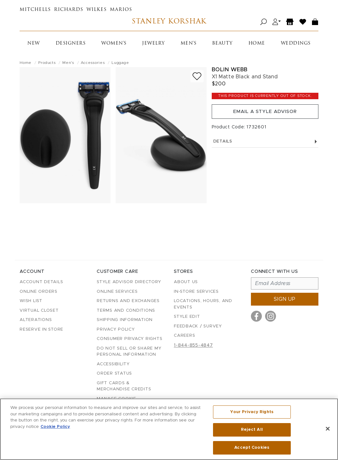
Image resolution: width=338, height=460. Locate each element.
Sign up (285, 299)
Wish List (31, 301)
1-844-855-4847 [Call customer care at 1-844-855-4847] (193, 345)
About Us (186, 282)
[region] (169, 429)
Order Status (114, 373)
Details (265, 145)
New (33, 43)
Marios (121, 9)
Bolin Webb (230, 69)
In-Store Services (196, 292)
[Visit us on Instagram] (270, 316)
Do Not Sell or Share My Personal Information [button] (129, 351)
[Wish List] (303, 22)
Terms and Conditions (126, 310)
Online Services (117, 292)
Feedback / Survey (198, 326)
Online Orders (39, 292)
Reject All (252, 430)
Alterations (36, 320)
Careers (184, 336)
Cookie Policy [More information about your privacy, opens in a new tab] (55, 427)
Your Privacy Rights (251, 414)
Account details (41, 282)
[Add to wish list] (197, 76)
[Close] (328, 429)
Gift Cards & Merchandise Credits (124, 386)
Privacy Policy (116, 329)
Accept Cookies (251, 447)
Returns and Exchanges (128, 301)
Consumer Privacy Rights (129, 339)
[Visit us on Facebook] (256, 316)
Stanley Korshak (169, 22)
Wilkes (96, 9)
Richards (68, 9)
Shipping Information (125, 320)
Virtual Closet (39, 310)
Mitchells (35, 9)
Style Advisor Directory (129, 282)
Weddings (296, 43)
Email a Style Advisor (265, 113)
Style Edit (187, 317)
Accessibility (113, 364)
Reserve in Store (41, 329)
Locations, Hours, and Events (203, 304)
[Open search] (263, 22)
